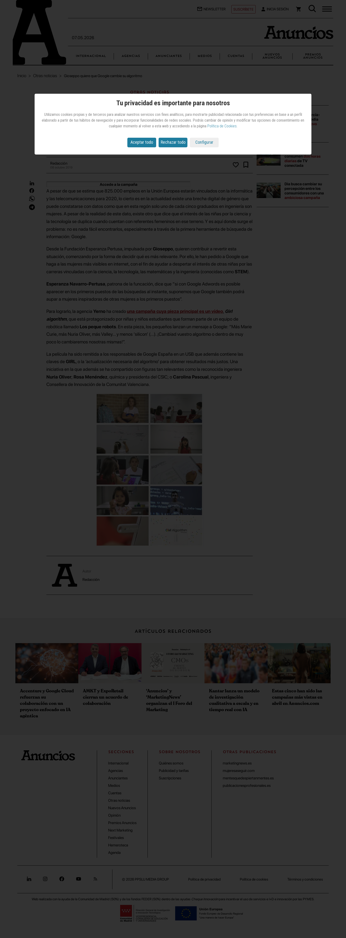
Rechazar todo (173, 142)
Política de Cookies (222, 126)
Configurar (204, 142)
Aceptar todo (141, 142)
